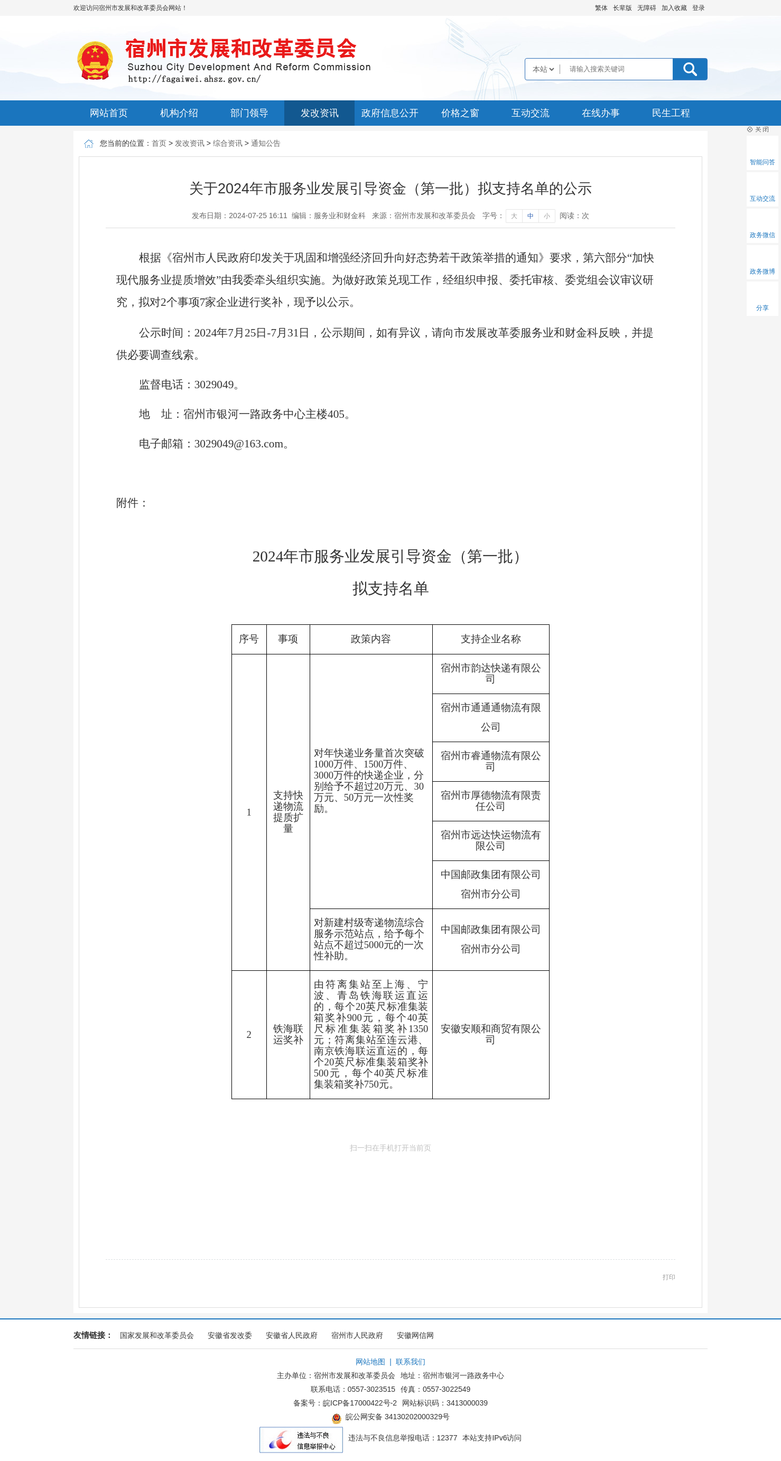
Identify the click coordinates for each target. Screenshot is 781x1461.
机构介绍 (179, 113)
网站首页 (109, 113)
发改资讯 (320, 113)
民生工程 (671, 113)
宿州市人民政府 (357, 1335)
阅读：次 (574, 215)
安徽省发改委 (230, 1335)
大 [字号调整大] (514, 216)
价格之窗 (460, 113)
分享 (762, 308)
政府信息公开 (390, 113)
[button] (622, 8)
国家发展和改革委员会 (157, 1335)
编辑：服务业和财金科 (329, 215)
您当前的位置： (126, 143)
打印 (669, 1277)
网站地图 (370, 1361)
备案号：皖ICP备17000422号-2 (345, 1403)
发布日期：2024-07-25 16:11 (239, 215)
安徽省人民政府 (292, 1335)
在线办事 (601, 113)
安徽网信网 (415, 1335)
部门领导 (249, 113)
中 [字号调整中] (530, 216)
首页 (159, 143)
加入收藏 (674, 8)
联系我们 (410, 1361)
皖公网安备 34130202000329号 (390, 1418)
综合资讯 (228, 143)
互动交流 (531, 113)
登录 (698, 8)
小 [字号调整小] (547, 216)
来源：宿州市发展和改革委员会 (424, 215)
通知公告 (266, 143)
